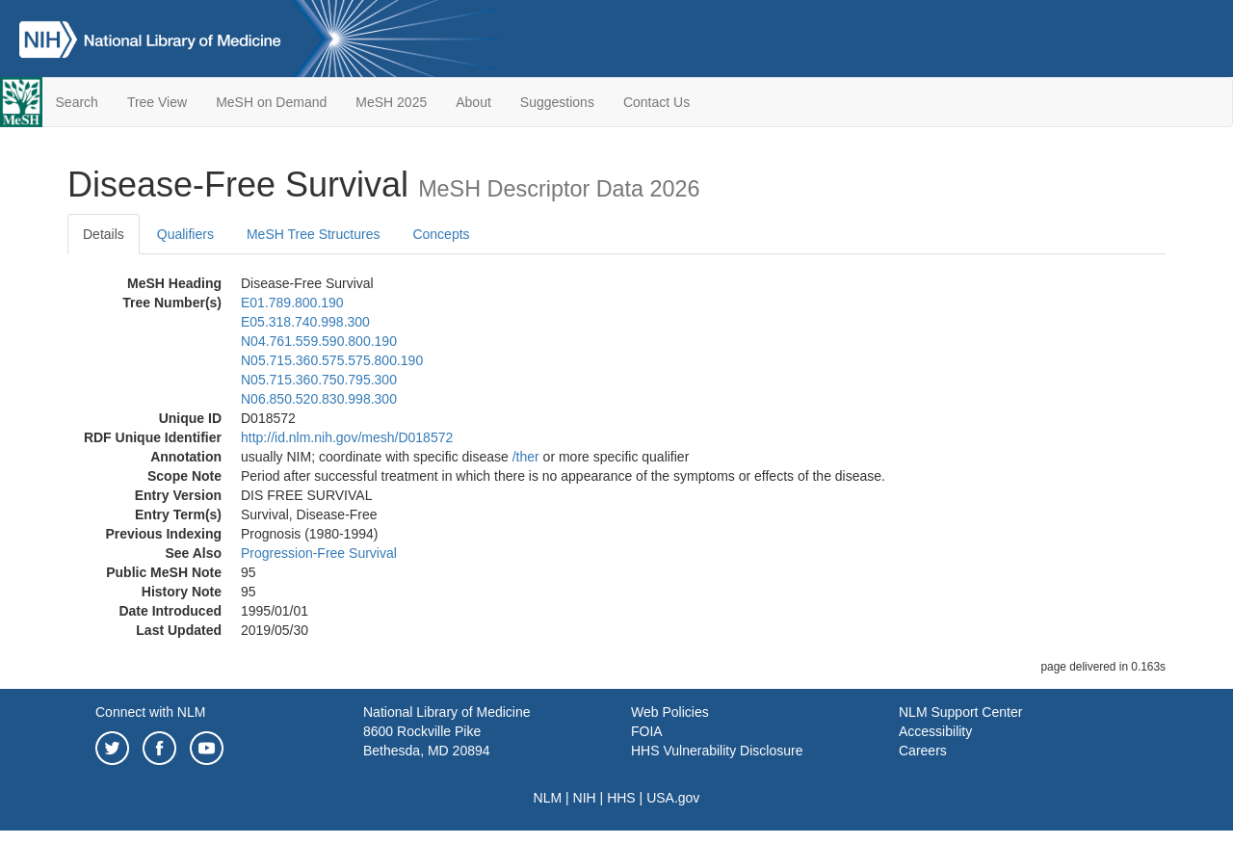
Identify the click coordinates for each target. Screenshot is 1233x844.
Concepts (440, 234)
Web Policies (670, 712)
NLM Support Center (960, 712)
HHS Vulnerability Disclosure (716, 750)
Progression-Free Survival (319, 553)
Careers (923, 750)
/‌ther (525, 456)
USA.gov (672, 797)
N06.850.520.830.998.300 (319, 399)
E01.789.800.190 (292, 302)
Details (103, 234)
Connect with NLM (150, 712)
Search (77, 102)
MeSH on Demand (271, 102)
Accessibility (935, 731)
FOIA (647, 731)
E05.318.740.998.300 (305, 322)
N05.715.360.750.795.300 (319, 379)
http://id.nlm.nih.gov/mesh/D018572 (347, 437)
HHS (621, 797)
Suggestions (557, 102)
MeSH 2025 (391, 102)
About (473, 102)
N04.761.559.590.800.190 (319, 341)
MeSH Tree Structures (313, 234)
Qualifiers (185, 234)
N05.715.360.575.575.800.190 (332, 360)
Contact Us (656, 102)
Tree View (157, 102)
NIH (584, 797)
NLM (548, 797)
